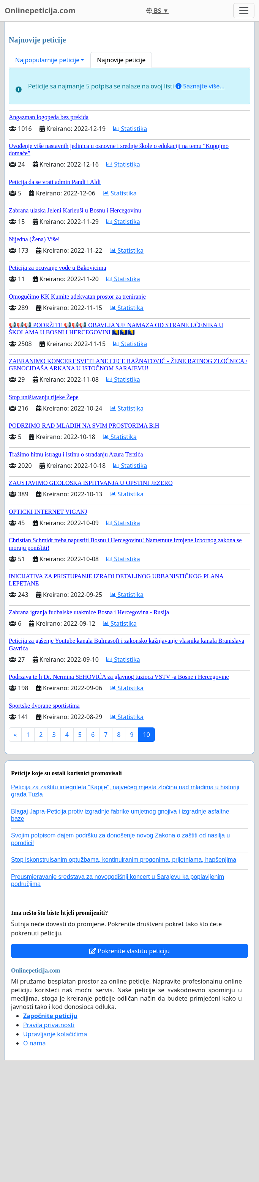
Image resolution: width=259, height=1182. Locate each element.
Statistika (130, 128)
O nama (34, 1043)
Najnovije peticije (121, 60)
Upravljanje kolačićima (55, 1034)
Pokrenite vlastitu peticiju (129, 951)
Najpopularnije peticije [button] (47, 60)
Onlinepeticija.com (40, 10)
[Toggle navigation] (243, 10)
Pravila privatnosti (48, 1025)
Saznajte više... (199, 86)
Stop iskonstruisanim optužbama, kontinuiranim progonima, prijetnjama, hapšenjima (123, 859)
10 (146, 734)
